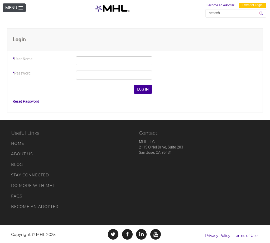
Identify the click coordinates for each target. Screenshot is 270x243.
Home (17, 143)
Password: (22, 73)
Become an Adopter (220, 5)
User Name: (23, 59)
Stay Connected (30, 175)
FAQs (16, 196)
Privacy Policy (217, 235)
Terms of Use (246, 235)
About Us (22, 154)
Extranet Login (252, 5)
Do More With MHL (33, 185)
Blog (17, 164)
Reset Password (26, 101)
